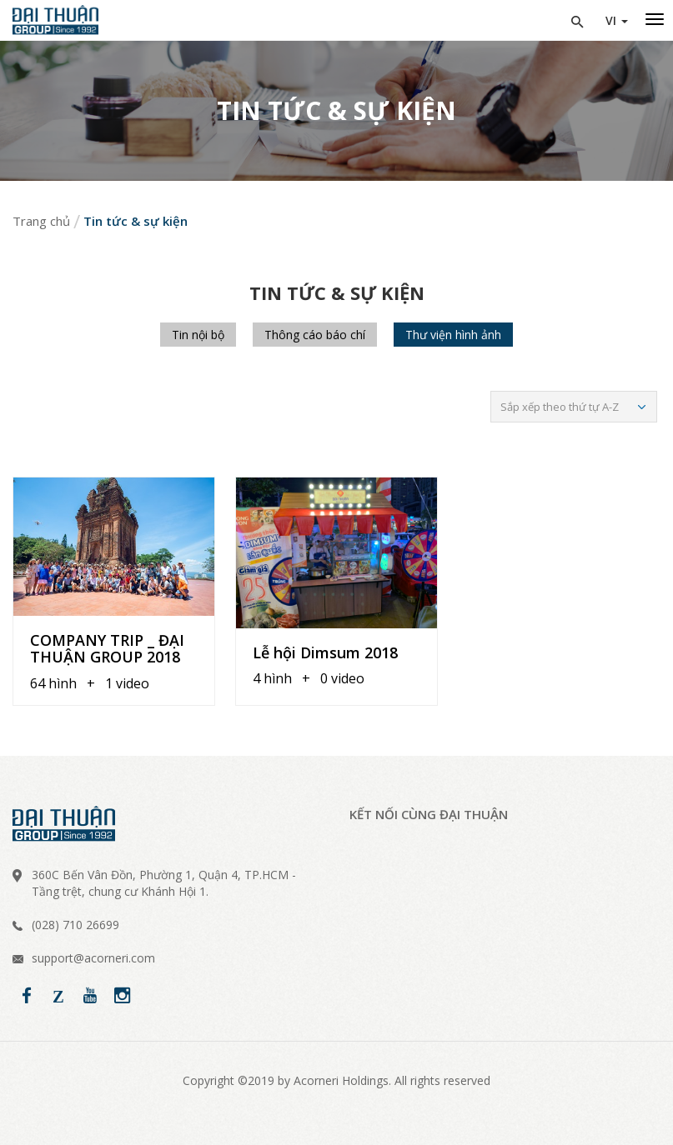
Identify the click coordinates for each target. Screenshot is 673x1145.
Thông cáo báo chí (314, 334)
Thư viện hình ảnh (453, 334)
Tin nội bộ (198, 334)
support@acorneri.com (93, 958)
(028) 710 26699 (75, 924)
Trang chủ (41, 220)
